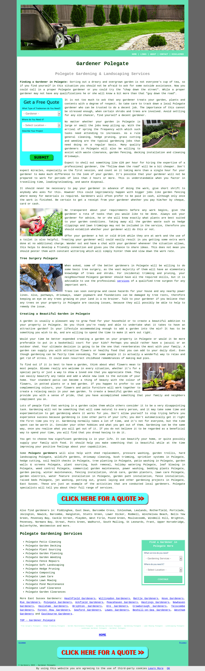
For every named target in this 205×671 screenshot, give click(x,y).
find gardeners (38, 510)
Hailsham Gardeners (53, 606)
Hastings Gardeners (155, 602)
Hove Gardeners (173, 598)
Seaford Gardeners (87, 610)
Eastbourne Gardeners (56, 613)
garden (129, 82)
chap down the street (140, 89)
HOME (134, 54)
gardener (129, 99)
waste (85, 182)
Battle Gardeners (145, 598)
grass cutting (129, 137)
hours (97, 178)
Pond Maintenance (51, 584)
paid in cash (144, 196)
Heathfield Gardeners (79, 598)
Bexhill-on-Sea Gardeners (151, 610)
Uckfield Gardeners (89, 602)
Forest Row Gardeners (54, 610)
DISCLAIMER (178, 54)
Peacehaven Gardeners (122, 602)
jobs (98, 125)
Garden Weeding (50, 557)
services (123, 281)
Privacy (182, 643)
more (66, 525)
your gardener (127, 243)
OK (168, 668)
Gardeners (54, 598)
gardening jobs (121, 141)
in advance (110, 188)
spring (87, 129)
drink (122, 235)
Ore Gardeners (117, 606)
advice (89, 217)
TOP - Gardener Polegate (37, 620)
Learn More (155, 668)
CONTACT (164, 54)
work (163, 251)
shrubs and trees (128, 111)
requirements (118, 210)
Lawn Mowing (47, 580)
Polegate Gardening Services (51, 534)
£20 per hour (128, 162)
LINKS (143, 54)
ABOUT (153, 54)
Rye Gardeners (30, 602)
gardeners (71, 148)
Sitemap (22, 643)
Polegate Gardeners (58, 602)
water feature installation (69, 476)
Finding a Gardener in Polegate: (44, 82)
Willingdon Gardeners (114, 598)
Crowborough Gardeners (150, 606)
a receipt (91, 199)
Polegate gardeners (42, 453)
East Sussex (28, 483)
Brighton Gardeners (87, 606)
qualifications (70, 93)
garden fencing (174, 192)
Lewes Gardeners (117, 610)
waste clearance (94, 152)
